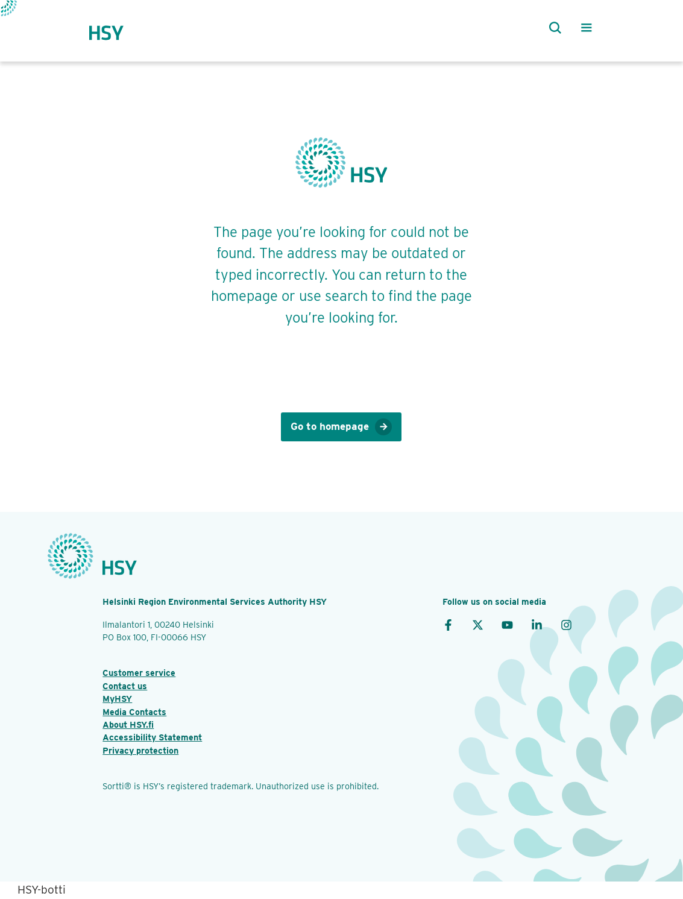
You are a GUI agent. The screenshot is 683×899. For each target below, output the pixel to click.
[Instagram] (566, 624)
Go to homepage (341, 427)
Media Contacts (134, 712)
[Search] (552, 27)
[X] (477, 624)
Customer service (138, 672)
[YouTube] (507, 624)
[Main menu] (586, 27)
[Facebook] (448, 624)
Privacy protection (140, 750)
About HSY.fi (128, 724)
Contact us (124, 686)
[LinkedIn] (537, 624)
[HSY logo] (117, 27)
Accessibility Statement (152, 737)
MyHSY (117, 698)
